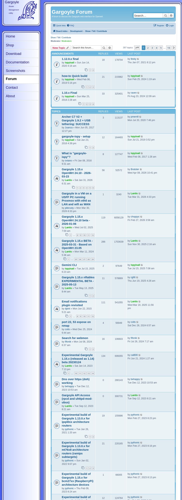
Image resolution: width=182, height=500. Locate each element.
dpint (67, 308)
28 (88, 259)
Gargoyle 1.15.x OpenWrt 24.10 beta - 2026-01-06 (76, 220)
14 (93, 373)
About (10, 96)
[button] (137, 47)
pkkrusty (69, 208)
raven (134, 92)
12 (93, 235)
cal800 (134, 355)
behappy (69, 386)
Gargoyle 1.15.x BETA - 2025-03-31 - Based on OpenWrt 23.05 (77, 244)
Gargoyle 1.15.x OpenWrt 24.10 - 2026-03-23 (76, 173)
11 (88, 235)
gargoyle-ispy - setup (76, 136)
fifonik (68, 341)
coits (67, 329)
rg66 (133, 277)
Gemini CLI (69, 265)
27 (84, 259)
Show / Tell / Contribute (61, 38)
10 (84, 235)
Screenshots (15, 71)
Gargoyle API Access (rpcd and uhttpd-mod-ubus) (77, 399)
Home (10, 36)
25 (76, 259)
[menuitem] (70, 26)
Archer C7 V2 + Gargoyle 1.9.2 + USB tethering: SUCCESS (76, 120)
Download (13, 54)
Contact (12, 87)
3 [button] (152, 47)
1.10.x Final (69, 92)
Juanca (68, 127)
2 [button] (148, 47)
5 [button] (161, 47)
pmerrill (134, 116)
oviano (68, 160)
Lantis (68, 180)
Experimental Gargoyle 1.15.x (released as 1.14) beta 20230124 (78, 358)
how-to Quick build (74, 76)
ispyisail (69, 62)
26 (80, 259)
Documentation (17, 62)
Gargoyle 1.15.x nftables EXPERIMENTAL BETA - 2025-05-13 (78, 281)
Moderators (67, 41)
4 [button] (156, 47)
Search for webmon (75, 338)
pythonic (69, 429)
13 (88, 373)
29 (93, 259)
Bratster (135, 169)
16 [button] (168, 47)
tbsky (133, 59)
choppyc (135, 216)
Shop (10, 45)
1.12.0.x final (70, 58)
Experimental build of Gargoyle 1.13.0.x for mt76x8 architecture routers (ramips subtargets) (76, 450)
